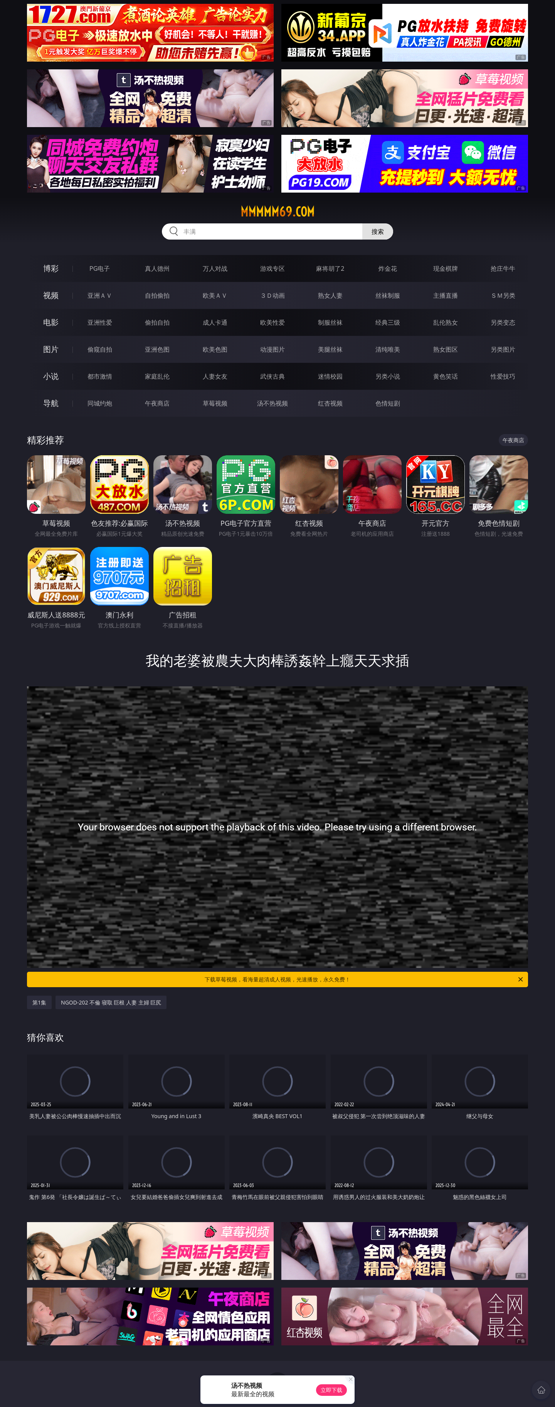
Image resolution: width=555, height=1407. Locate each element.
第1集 (39, 1002)
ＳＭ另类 (503, 295)
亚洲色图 (157, 349)
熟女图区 (445, 349)
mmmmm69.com (277, 212)
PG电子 (99, 268)
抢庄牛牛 (503, 268)
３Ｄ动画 (272, 295)
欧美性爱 (272, 322)
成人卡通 (215, 322)
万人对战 (215, 268)
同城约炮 (99, 403)
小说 (51, 376)
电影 (51, 322)
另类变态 (503, 322)
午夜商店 (157, 403)
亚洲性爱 (99, 322)
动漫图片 (272, 349)
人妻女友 (215, 376)
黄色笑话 (445, 376)
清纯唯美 (387, 349)
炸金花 (387, 268)
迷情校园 (330, 376)
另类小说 (387, 376)
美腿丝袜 (330, 349)
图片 (51, 349)
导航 (51, 403)
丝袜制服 (387, 295)
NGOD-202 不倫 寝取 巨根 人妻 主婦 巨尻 (111, 1002)
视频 (51, 295)
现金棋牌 (445, 268)
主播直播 (445, 295)
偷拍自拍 (157, 322)
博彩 (51, 268)
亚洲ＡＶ (99, 295)
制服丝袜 (330, 322)
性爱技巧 (503, 376)
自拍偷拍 (157, 295)
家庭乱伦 (157, 376)
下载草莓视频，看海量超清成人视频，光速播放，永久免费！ (364, 979)
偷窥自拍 (99, 349)
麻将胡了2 (330, 268)
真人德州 (157, 268)
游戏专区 (272, 268)
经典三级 (387, 322)
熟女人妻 (330, 295)
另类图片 (503, 349)
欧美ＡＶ (215, 295)
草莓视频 (215, 403)
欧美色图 (215, 349)
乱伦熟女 (445, 322)
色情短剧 (387, 403)
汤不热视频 (272, 403)
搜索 (378, 231)
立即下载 (331, 1390)
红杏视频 (330, 403)
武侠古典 (272, 376)
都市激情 (99, 376)
